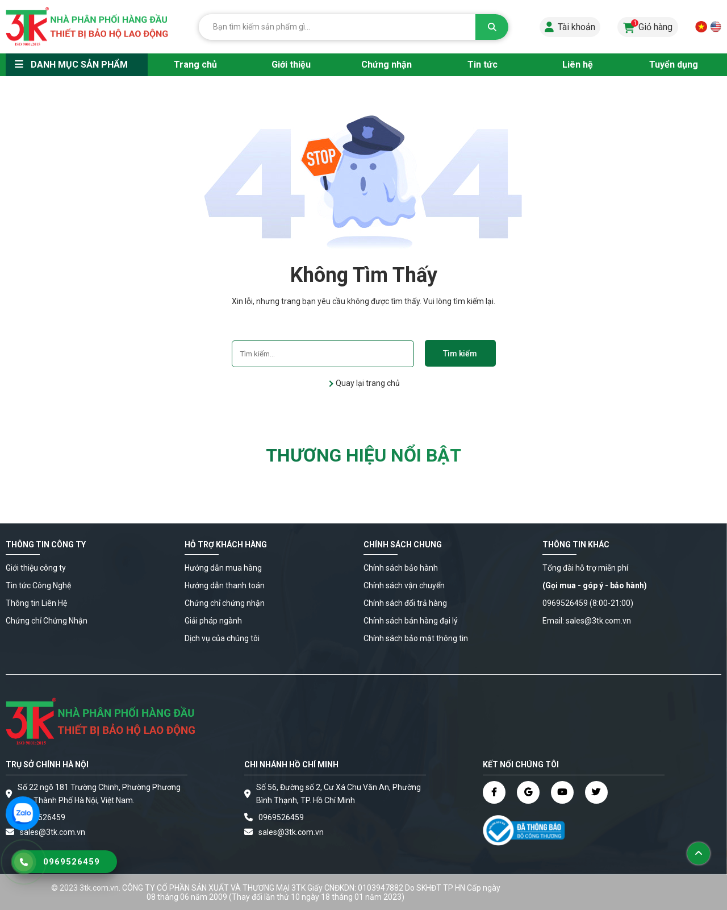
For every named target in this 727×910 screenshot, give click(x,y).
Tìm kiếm (460, 353)
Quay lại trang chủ (367, 383)
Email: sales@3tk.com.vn (586, 620)
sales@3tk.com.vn (291, 832)
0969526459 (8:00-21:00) (587, 603)
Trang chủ (195, 64)
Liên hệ (577, 64)
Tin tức (482, 64)
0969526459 (42, 817)
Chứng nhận (386, 64)
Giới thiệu (291, 64)
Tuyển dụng (673, 64)
